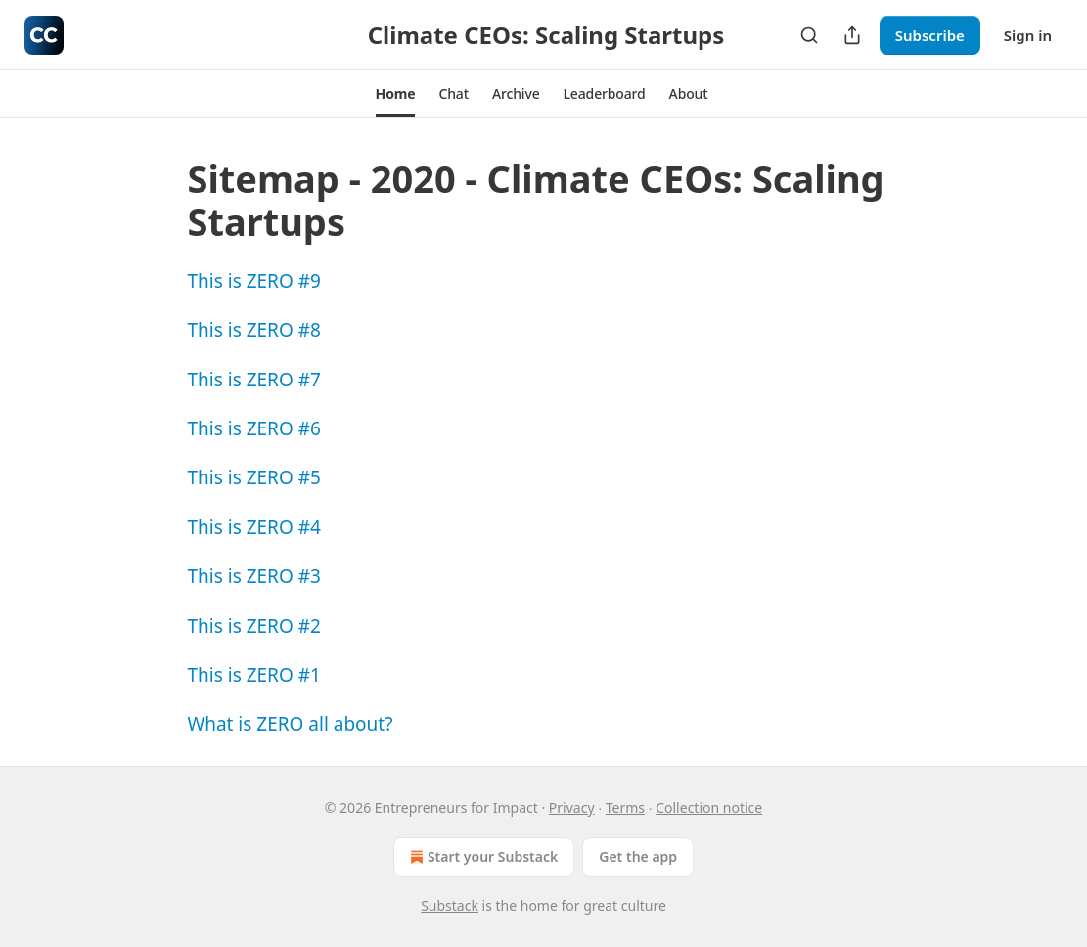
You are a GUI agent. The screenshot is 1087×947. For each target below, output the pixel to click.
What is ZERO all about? (290, 724)
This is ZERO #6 (254, 428)
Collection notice (709, 807)
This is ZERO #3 (254, 576)
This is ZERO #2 (254, 626)
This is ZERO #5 (254, 477)
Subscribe (930, 35)
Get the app (638, 856)
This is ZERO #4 (254, 527)
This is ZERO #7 (254, 379)
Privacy (572, 807)
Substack (449, 905)
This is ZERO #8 (254, 329)
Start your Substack (482, 857)
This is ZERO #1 (254, 675)
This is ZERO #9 (254, 280)
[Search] (809, 35)
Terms (625, 807)
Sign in (1028, 35)
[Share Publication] (852, 35)
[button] (396, 93)
